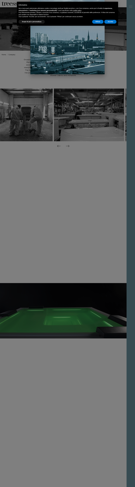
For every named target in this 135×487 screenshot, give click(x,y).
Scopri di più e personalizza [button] (31, 21)
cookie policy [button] (77, 10)
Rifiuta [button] (98, 21)
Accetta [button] (110, 21)
